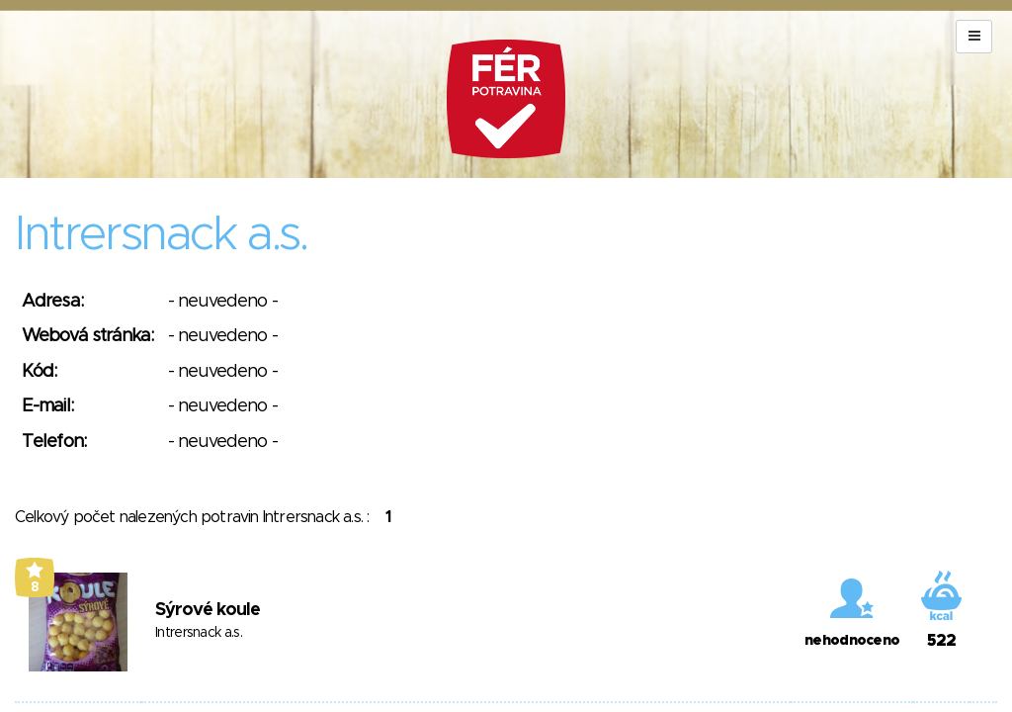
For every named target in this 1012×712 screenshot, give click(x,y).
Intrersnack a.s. (198, 633)
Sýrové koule (207, 610)
